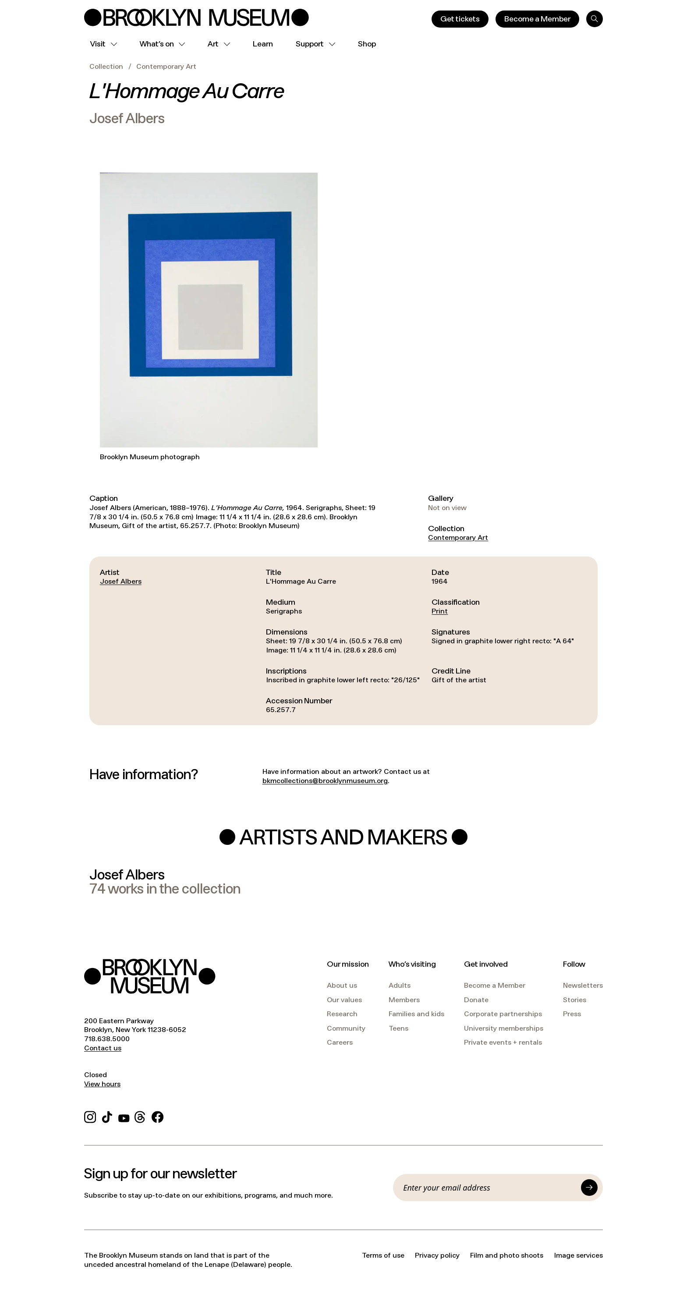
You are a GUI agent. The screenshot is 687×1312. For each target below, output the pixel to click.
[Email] (489, 1187)
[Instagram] (90, 1115)
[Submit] (589, 1187)
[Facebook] (157, 1115)
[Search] (594, 19)
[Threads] (140, 1115)
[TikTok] (107, 1115)
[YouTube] (124, 1115)
